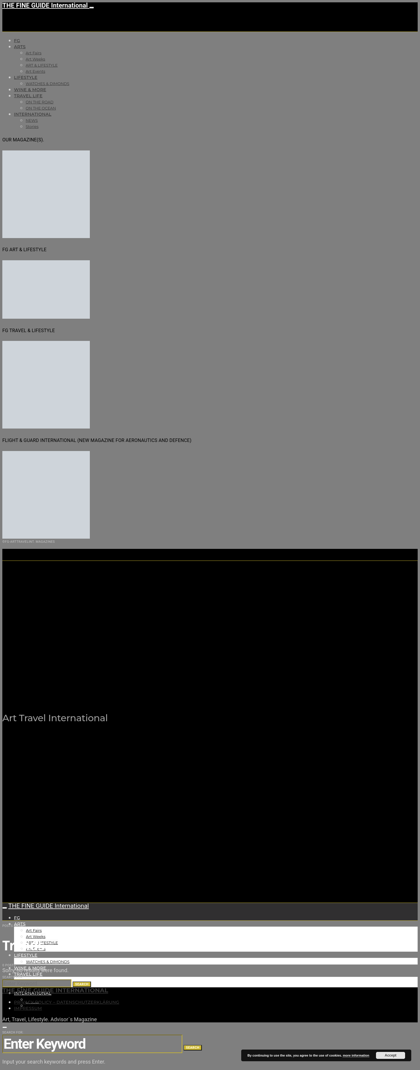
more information (356, 1055)
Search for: (12, 977)
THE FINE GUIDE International (45, 5)
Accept (390, 1055)
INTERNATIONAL (32, 114)
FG (17, 40)
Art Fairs (33, 53)
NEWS (32, 120)
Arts (20, 46)
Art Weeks (35, 59)
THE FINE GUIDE (116, 689)
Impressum (28, 1008)
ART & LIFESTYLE (42, 65)
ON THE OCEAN (41, 108)
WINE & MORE (30, 89)
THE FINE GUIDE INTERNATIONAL (55, 990)
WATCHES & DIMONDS (47, 83)
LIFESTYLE (25, 77)
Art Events (35, 71)
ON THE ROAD (39, 102)
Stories (32, 126)
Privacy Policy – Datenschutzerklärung (66, 1002)
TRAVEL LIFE (28, 95)
